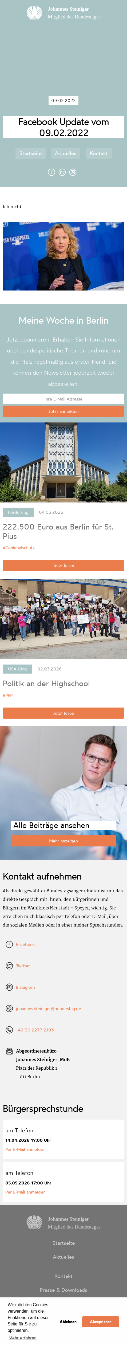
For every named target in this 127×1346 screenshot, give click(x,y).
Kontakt (99, 153)
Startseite (30, 153)
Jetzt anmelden (63, 411)
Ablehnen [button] (68, 1321)
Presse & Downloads (63, 1290)
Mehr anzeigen (63, 840)
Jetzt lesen (63, 567)
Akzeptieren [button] (101, 1321)
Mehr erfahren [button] (23, 1337)
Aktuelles (65, 153)
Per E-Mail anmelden (25, 1149)
